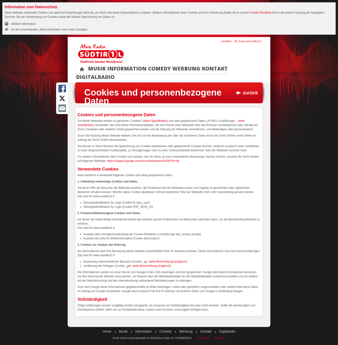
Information (126, 68)
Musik (97, 68)
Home (107, 331)
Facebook (220, 338)
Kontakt (215, 68)
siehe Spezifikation (155, 120)
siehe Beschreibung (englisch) (167, 261)
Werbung (186, 68)
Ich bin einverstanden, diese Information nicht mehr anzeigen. (49, 29)
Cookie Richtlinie (260, 12)
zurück (250, 93)
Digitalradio (95, 77)
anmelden (226, 41)
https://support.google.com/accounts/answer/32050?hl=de (143, 161)
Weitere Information (23, 24)
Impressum (204, 338)
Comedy (159, 68)
